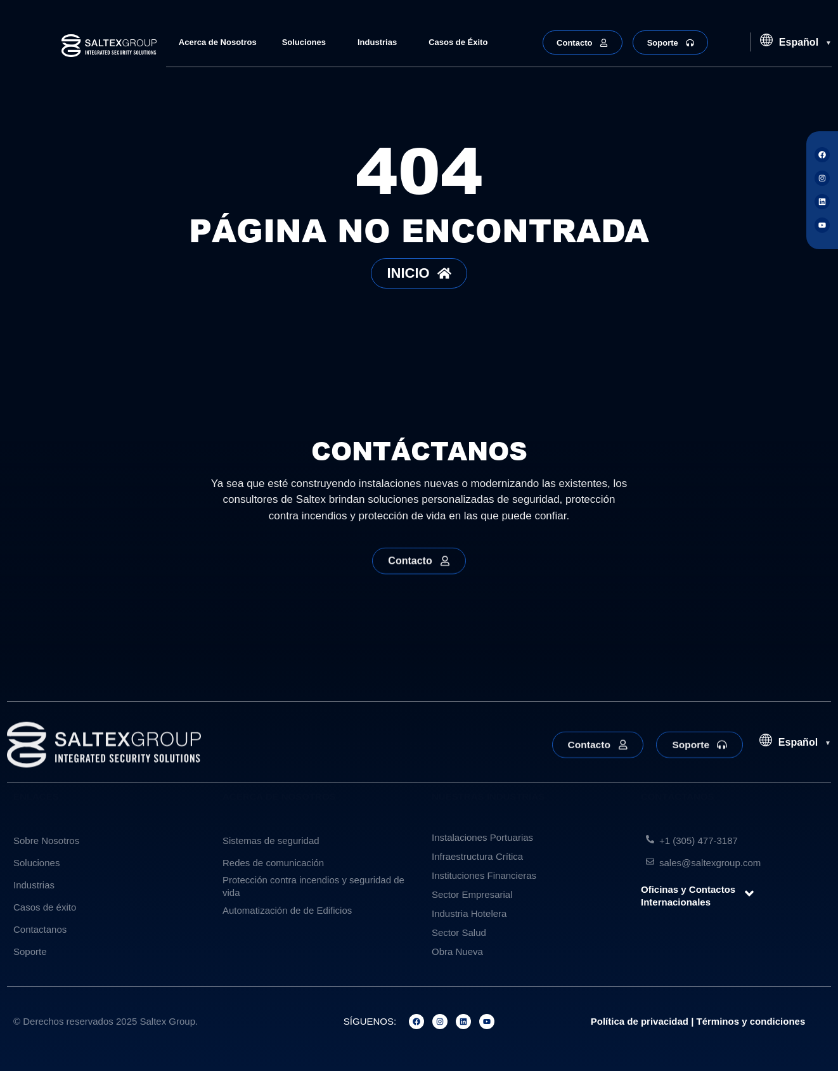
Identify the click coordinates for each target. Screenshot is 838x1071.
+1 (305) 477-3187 (698, 840)
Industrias (380, 42)
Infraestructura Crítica (477, 856)
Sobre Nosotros (46, 840)
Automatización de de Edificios (287, 910)
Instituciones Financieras (484, 875)
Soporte (30, 951)
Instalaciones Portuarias (482, 837)
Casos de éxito (44, 907)
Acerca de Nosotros (218, 42)
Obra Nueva (457, 951)
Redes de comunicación (273, 862)
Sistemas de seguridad (270, 840)
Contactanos (40, 929)
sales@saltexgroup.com (710, 862)
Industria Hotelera (469, 913)
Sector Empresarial (472, 894)
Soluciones (307, 42)
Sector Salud (459, 932)
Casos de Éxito (458, 42)
